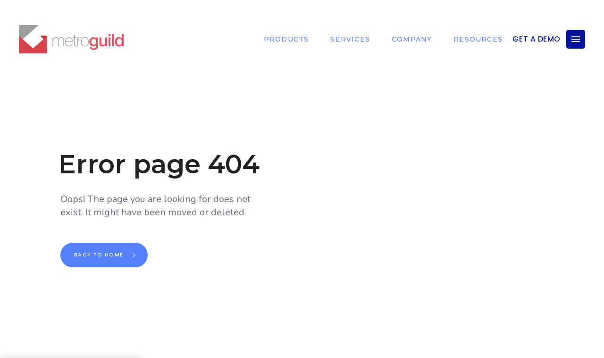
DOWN (311, 346)
